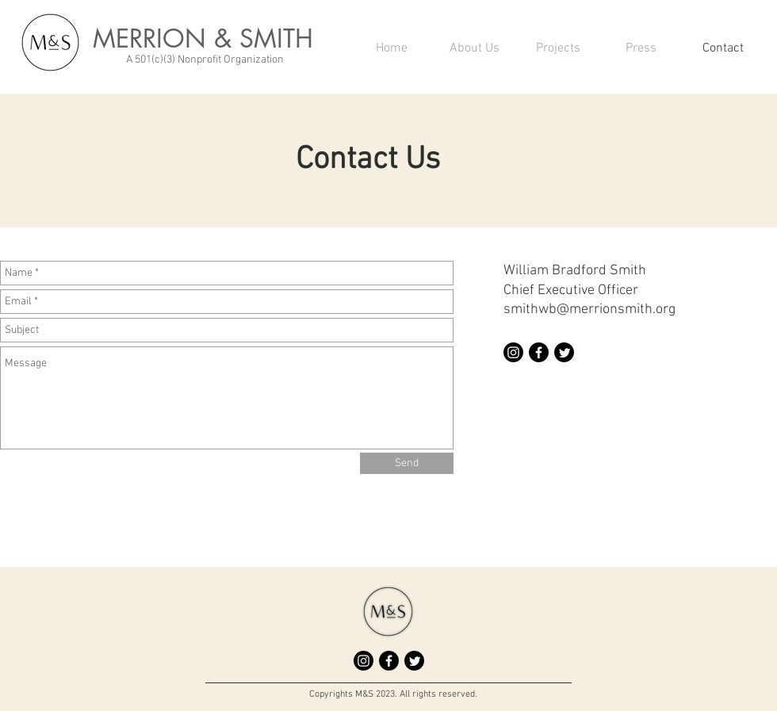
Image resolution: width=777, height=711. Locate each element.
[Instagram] (513, 352)
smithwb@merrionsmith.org (589, 309)
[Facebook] (539, 352)
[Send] (407, 463)
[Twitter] (564, 352)
